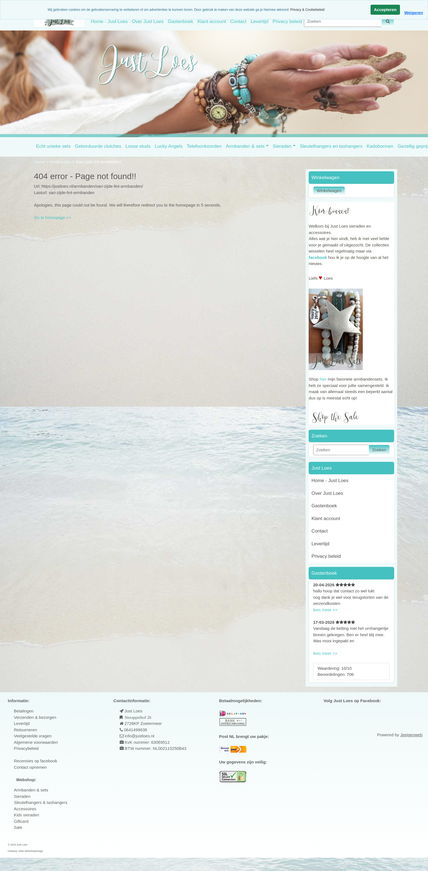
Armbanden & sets (245, 146)
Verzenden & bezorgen (35, 717)
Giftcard (21, 821)
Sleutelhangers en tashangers (331, 146)
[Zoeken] (343, 21)
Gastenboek (180, 21)
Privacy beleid (287, 21)
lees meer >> (325, 609)
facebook (318, 257)
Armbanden (61, 161)
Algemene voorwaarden (36, 742)
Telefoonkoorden (204, 146)
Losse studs (138, 146)
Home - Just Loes (109, 21)
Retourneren (25, 729)
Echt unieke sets (53, 146)
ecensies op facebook (37, 760)
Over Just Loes (147, 21)
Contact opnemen (30, 767)
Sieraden (282, 146)
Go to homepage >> (52, 217)
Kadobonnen (380, 146)
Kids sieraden (26, 815)
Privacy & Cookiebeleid (307, 10)
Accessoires (25, 808)
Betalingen (24, 711)
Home (40, 161)
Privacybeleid (26, 748)
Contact (238, 21)
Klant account (211, 21)
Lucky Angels (169, 146)
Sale (18, 827)
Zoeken (379, 449)
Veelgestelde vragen (33, 736)
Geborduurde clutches (98, 146)
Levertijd (259, 21)
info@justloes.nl (139, 736)
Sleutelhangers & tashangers (40, 802)
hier (322, 379)
